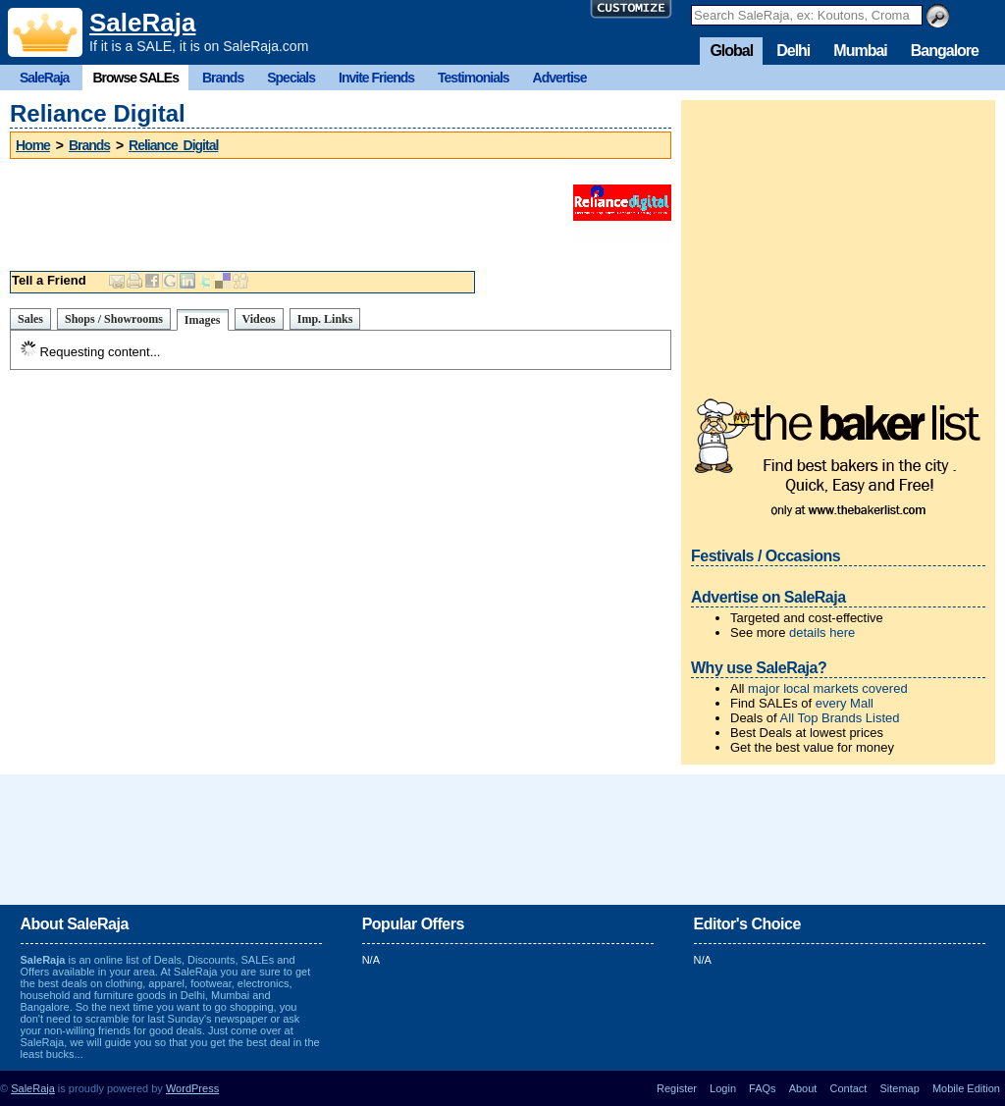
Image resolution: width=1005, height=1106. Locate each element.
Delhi (793, 50)
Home (33, 145)
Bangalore (945, 50)
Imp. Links (325, 319)
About (803, 1088)
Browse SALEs (135, 77)
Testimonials (473, 77)
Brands (222, 77)
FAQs (762, 1088)
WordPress (192, 1088)
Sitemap (899, 1088)
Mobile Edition (966, 1088)
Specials (291, 77)
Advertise (560, 77)
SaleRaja (142, 22)
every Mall (844, 703)
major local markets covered (828, 688)
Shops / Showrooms (114, 319)
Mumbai (859, 50)
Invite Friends (376, 77)
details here (822, 632)
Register (677, 1088)
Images (203, 320)
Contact (848, 1088)
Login (723, 1088)
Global (731, 50)
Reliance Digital (173, 145)
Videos (259, 319)
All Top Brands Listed (840, 718)
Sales (30, 319)
